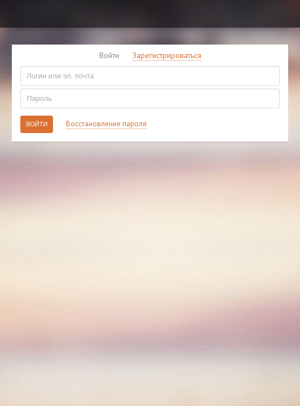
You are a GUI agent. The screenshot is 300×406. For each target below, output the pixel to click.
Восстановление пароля (106, 124)
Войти (109, 55)
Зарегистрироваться (167, 55)
